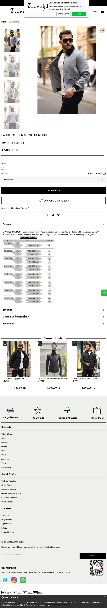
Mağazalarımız (7, 520)
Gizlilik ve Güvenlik (9, 498)
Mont (3, 451)
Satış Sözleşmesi (8, 489)
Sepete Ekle (53, 190)
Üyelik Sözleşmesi (8, 485)
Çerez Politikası (7, 502)
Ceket (3, 438)
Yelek (3, 463)
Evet (79, 14)
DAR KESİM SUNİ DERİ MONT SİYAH (52, 380)
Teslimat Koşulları (8, 481)
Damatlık (5, 442)
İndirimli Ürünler (7, 532)
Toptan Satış (6, 524)
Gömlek (4, 447)
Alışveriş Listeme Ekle (53, 200)
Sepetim (103, 11)
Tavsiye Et (25, 208)
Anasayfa (5, 515)
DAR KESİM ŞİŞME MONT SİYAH (15, 380)
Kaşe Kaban (6, 467)
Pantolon (4, 455)
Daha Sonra (63, 14)
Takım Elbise (6, 434)
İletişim (4, 528)
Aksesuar (5, 459)
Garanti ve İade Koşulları (11, 494)
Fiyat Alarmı (15, 208)
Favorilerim (5, 208)
